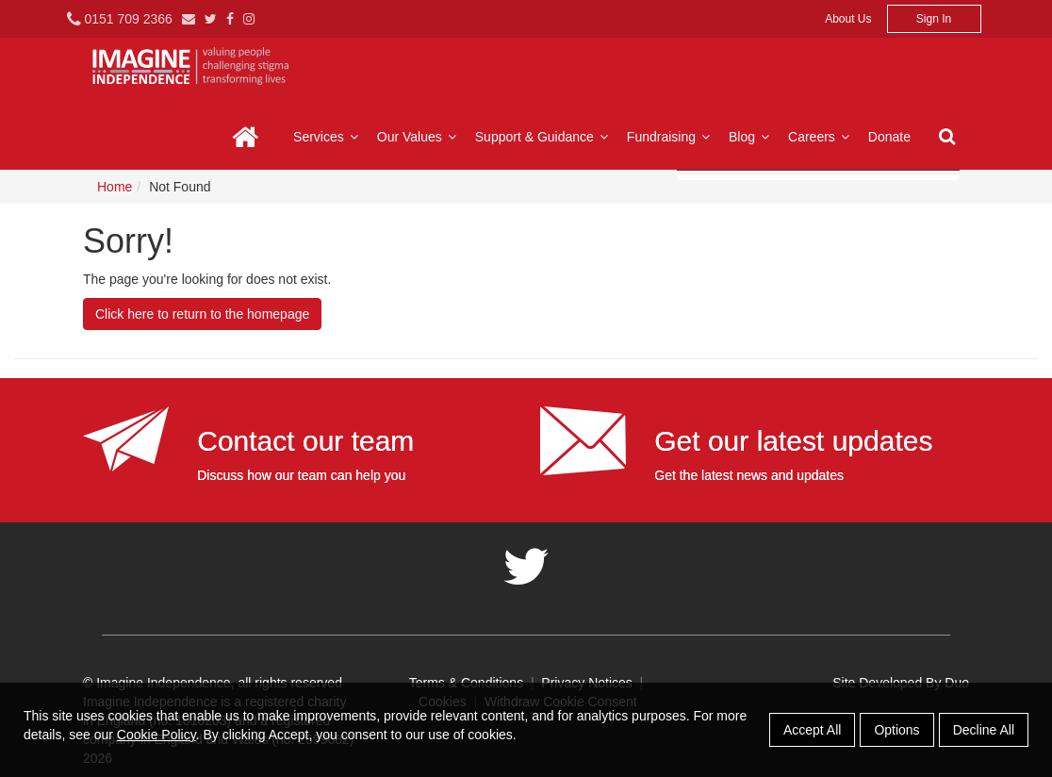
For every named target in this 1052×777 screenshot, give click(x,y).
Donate (889, 136)
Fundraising (671, 136)
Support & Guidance (544, 136)
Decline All (983, 729)
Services (328, 136)
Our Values (419, 136)
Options (896, 729)
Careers (821, 136)
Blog (751, 136)
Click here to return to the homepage (202, 314)
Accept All (812, 729)
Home (246, 137)
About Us (848, 18)
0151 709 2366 (120, 18)
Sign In (933, 18)
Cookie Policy (156, 734)
